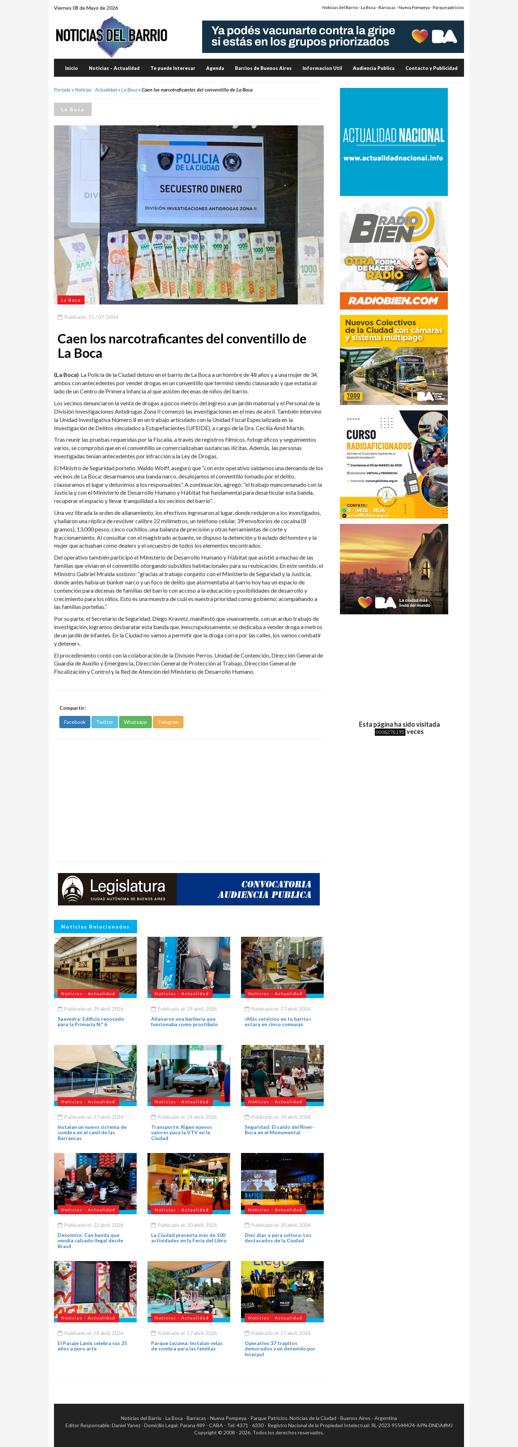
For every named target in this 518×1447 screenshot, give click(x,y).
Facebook (75, 722)
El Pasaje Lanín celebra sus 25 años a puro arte (92, 1346)
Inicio (71, 68)
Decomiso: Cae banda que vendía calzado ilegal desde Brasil (90, 1240)
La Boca (129, 89)
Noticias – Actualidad (114, 68)
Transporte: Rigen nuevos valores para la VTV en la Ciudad (181, 1132)
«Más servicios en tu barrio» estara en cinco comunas (278, 1021)
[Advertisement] (189, 800)
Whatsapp (135, 722)
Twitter (104, 722)
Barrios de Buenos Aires (263, 68)
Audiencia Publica (374, 68)
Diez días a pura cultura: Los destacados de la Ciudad (278, 1237)
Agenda (215, 68)
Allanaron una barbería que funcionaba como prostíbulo (184, 1021)
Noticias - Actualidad (96, 89)
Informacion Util (322, 68)
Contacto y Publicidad (431, 68)
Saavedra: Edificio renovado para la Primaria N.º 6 (91, 1021)
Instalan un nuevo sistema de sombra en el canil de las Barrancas (92, 1132)
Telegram (168, 722)
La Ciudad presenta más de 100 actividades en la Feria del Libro (189, 1237)
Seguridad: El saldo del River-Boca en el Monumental (279, 1129)
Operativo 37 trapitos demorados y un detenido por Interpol (280, 1348)
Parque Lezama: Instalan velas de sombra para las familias (187, 1346)
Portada (62, 89)
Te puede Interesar (172, 68)
